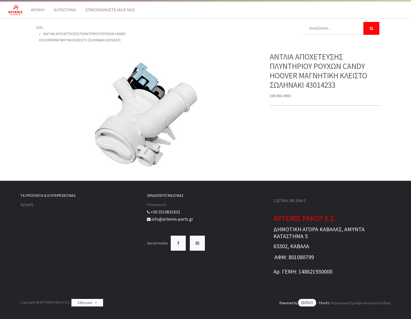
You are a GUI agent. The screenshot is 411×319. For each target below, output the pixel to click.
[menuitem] (37, 10)
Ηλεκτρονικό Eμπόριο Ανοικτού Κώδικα (360, 303)
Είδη (39, 27)
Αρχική (26, 204)
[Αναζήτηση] (371, 28)
